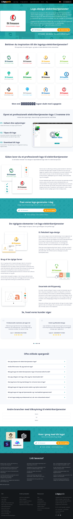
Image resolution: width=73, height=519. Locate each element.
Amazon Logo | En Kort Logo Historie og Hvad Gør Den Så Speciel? (8, 464)
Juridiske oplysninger (41, 504)
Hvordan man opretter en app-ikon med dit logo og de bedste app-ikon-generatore (9, 468)
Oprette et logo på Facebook (25, 501)
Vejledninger (40, 499)
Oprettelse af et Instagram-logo (26, 504)
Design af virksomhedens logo (7, 502)
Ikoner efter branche (5, 508)
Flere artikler (5, 484)
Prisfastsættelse (4, 497)
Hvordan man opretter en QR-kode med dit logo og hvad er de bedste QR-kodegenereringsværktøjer (9, 476)
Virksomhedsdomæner (6, 506)
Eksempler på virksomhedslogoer (8, 515)
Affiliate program (40, 506)
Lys (36, 417)
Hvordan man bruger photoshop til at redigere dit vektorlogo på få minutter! (61, 479)
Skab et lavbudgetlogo (6, 511)
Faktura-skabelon (22, 499)
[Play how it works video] (53, 135)
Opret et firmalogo (5, 513)
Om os (42, 1)
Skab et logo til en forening (6, 504)
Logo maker (3, 501)
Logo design (15, 1)
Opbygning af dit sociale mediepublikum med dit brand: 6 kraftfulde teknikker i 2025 (36, 468)
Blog (47, 1)
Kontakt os (39, 510)
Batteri (36, 420)
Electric (36, 414)
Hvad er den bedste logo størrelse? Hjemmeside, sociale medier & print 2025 (35, 475)
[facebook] (56, 515)
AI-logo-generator (24, 1)
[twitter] (58, 515)
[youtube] (60, 515)
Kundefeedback (40, 501)
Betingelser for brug (41, 502)
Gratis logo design (5, 510)
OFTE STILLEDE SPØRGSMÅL (43, 508)
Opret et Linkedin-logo (24, 502)
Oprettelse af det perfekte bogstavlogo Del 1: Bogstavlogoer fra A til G (36, 464)
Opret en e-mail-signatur (24, 497)
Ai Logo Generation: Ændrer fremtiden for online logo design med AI (62, 468)
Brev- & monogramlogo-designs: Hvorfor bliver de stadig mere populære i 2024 (61, 464)
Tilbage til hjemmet (6, 2)
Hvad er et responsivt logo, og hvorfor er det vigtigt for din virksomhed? (62, 475)
